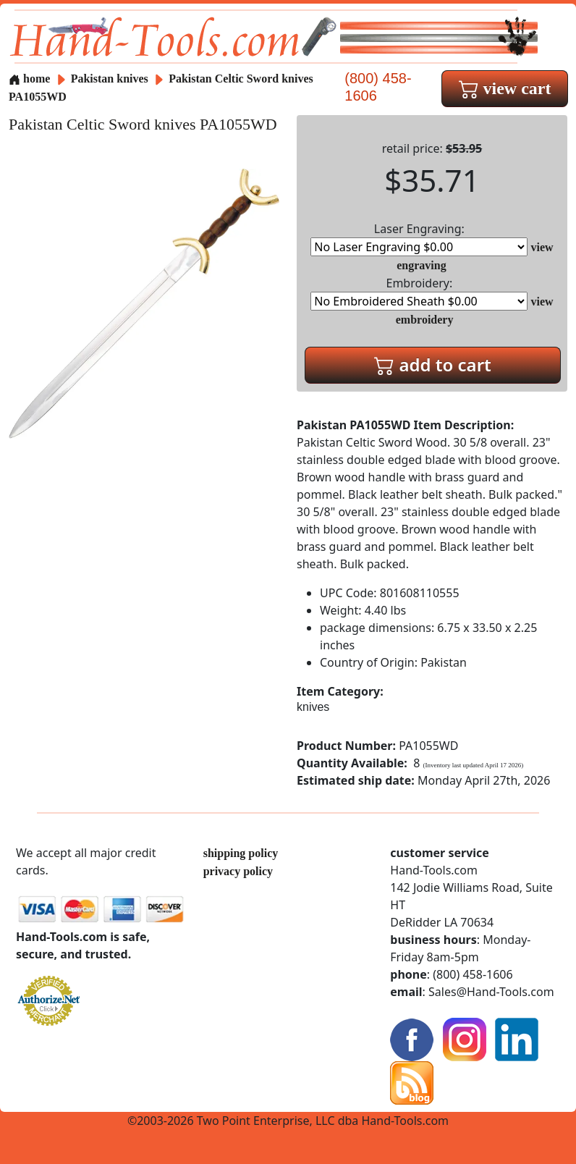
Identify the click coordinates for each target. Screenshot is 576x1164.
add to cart (432, 364)
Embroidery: (419, 293)
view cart (505, 88)
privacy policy (238, 871)
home (29, 78)
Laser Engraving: (419, 238)
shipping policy (241, 853)
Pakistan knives (109, 78)
